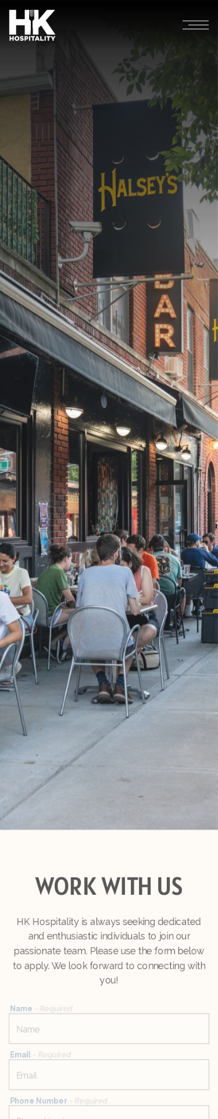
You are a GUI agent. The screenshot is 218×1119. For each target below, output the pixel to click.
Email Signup (109, 1104)
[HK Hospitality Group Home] (32, 25)
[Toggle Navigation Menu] (195, 25)
